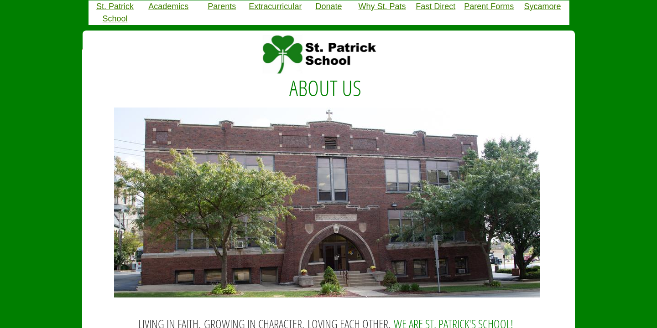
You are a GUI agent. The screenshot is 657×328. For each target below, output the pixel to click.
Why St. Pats (382, 6)
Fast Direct (435, 6)
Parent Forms (489, 6)
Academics (168, 6)
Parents (222, 6)
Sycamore (542, 6)
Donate (328, 6)
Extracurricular (275, 6)
